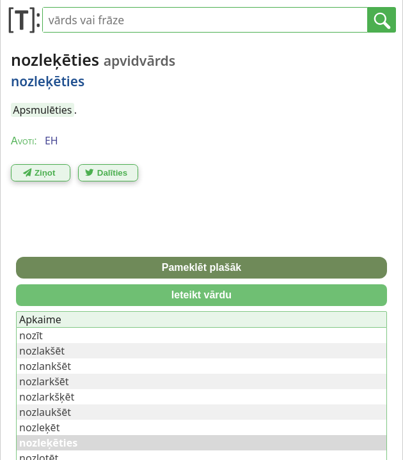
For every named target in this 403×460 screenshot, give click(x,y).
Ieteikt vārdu (201, 294)
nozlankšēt (45, 366)
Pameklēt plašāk (202, 267)
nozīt (31, 335)
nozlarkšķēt (46, 397)
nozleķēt (39, 427)
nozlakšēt (42, 351)
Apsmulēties (42, 110)
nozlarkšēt (44, 381)
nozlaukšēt (45, 412)
